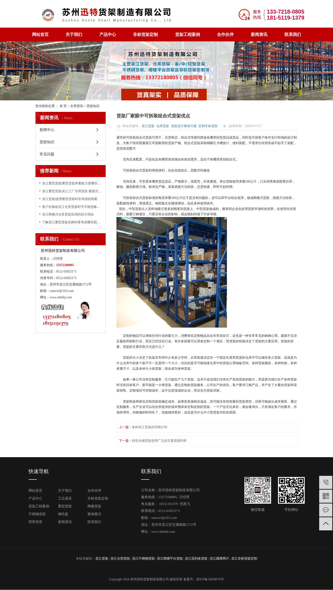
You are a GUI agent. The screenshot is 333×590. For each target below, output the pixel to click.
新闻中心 (47, 130)
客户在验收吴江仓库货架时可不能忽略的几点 (72, 207)
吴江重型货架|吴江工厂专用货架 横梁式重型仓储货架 (72, 191)
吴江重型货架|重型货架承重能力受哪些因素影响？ (72, 183)
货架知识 (93, 106)
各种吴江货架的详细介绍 (149, 427)
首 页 (63, 106)
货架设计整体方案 (184, 126)
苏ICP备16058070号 (210, 579)
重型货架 (65, 506)
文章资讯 (76, 106)
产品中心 (107, 34)
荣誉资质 (35, 522)
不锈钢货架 (37, 514)
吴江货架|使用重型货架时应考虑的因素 (70, 199)
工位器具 (65, 498)
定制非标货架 (208, 126)
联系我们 (292, 34)
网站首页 (40, 34)
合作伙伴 (225, 34)
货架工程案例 (187, 34)
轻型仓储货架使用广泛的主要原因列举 (159, 440)
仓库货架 (162, 126)
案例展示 (94, 514)
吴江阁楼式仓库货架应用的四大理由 (68, 214)
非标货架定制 (145, 34)
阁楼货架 (94, 506)
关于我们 (74, 34)
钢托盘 (63, 514)
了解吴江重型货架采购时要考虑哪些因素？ (72, 222)
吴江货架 (148, 126)
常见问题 (47, 154)
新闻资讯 (259, 34)
